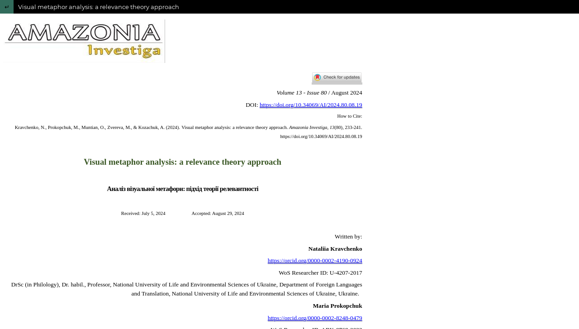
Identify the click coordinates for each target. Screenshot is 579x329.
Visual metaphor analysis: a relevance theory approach (98, 6)
